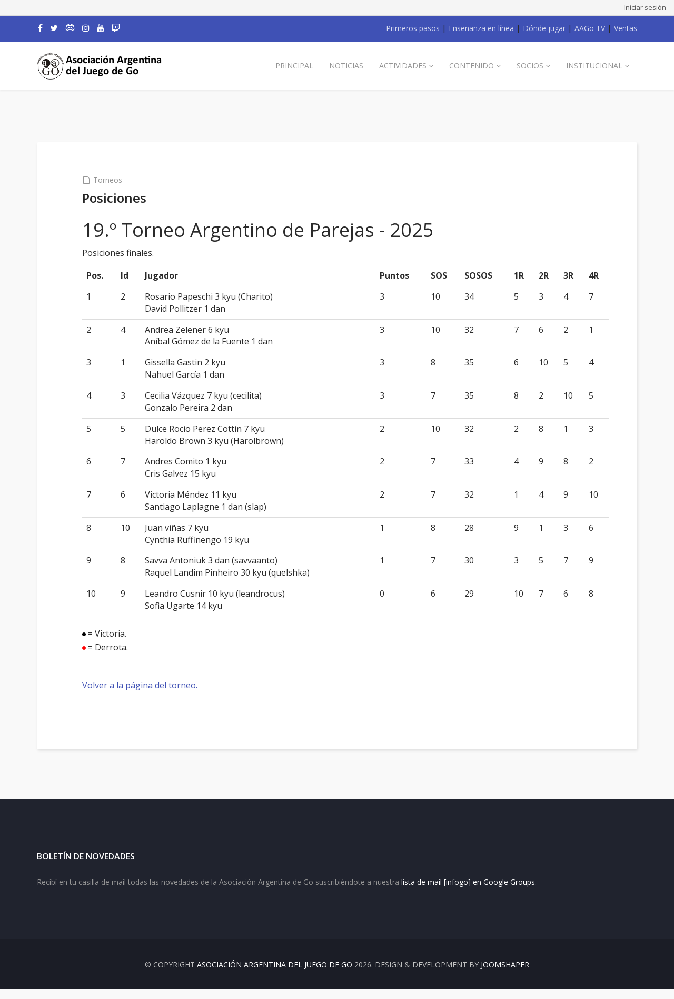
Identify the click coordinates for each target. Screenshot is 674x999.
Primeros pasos (413, 28)
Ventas (625, 28)
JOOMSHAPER (505, 975)
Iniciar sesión (645, 7)
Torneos (116, 180)
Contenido (471, 66)
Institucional (594, 66)
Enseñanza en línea (481, 28)
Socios (530, 66)
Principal (294, 66)
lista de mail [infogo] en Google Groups (468, 892)
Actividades (403, 66)
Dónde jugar (544, 28)
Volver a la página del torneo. (148, 685)
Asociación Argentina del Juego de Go (274, 975)
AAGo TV (589, 28)
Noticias (346, 66)
